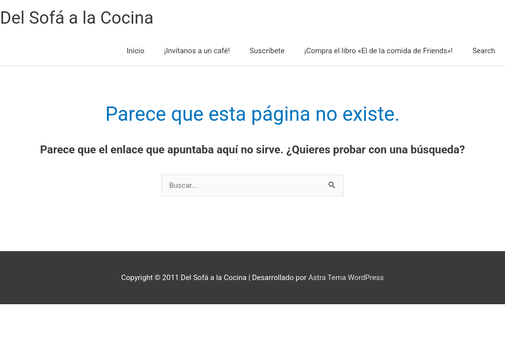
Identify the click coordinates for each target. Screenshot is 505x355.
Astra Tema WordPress (346, 277)
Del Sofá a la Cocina (76, 18)
